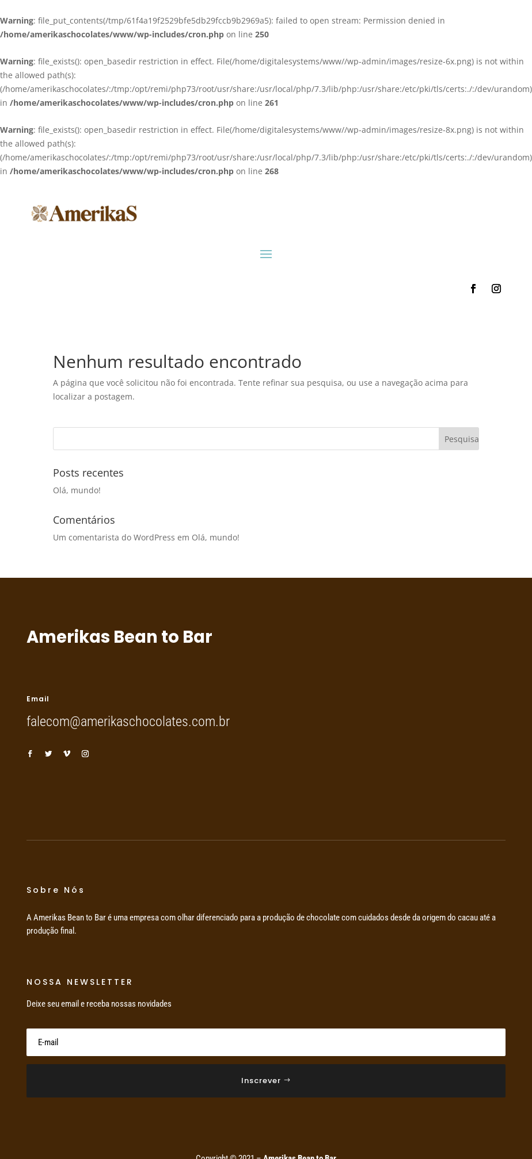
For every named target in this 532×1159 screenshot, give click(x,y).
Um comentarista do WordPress (114, 537)
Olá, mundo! (77, 490)
